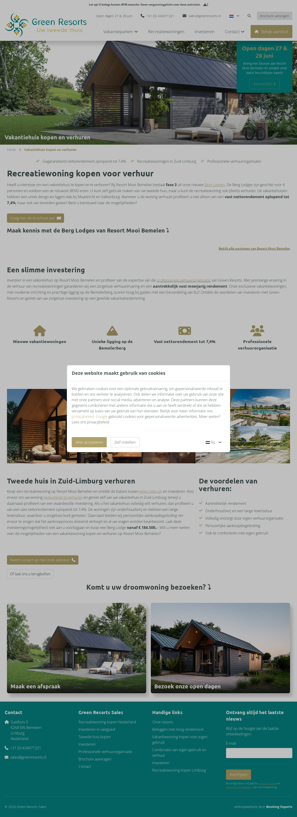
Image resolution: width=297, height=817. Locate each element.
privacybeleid (83, 416)
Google (102, 416)
